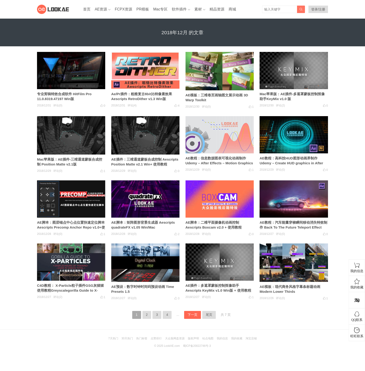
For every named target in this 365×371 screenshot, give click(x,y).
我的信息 (222, 338)
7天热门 (113, 338)
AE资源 (101, 9)
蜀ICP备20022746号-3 (197, 345)
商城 (232, 9)
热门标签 (141, 338)
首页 (87, 9)
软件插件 (179, 9)
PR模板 (142, 9)
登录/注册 (318, 9)
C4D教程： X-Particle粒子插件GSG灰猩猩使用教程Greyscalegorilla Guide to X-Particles (70, 290)
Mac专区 (160, 9)
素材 (198, 9)
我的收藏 (236, 338)
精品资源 (217, 9)
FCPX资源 (123, 9)
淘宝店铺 (251, 338)
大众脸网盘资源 (175, 338)
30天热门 (127, 338)
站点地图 (207, 338)
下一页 (192, 315)
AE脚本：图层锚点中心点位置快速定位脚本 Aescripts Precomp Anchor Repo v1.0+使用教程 (71, 227)
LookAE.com (172, 345)
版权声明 (193, 338)
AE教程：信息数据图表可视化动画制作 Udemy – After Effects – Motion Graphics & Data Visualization (219, 163)
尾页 (209, 315)
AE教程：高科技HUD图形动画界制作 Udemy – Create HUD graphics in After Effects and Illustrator (291, 163)
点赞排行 (156, 338)
